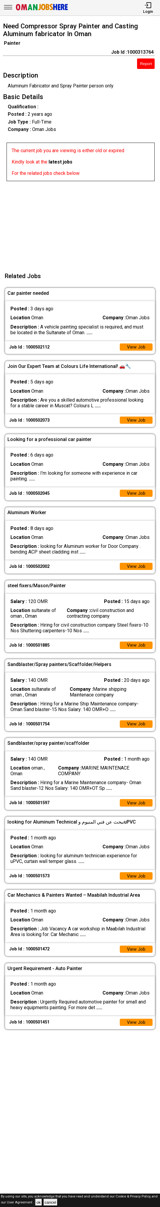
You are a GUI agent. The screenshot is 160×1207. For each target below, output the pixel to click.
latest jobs (60, 162)
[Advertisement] (82, 223)
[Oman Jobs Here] (42, 10)
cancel (50, 1202)
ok (38, 1202)
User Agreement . (20, 1203)
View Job (135, 347)
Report (146, 63)
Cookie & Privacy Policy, (134, 1196)
